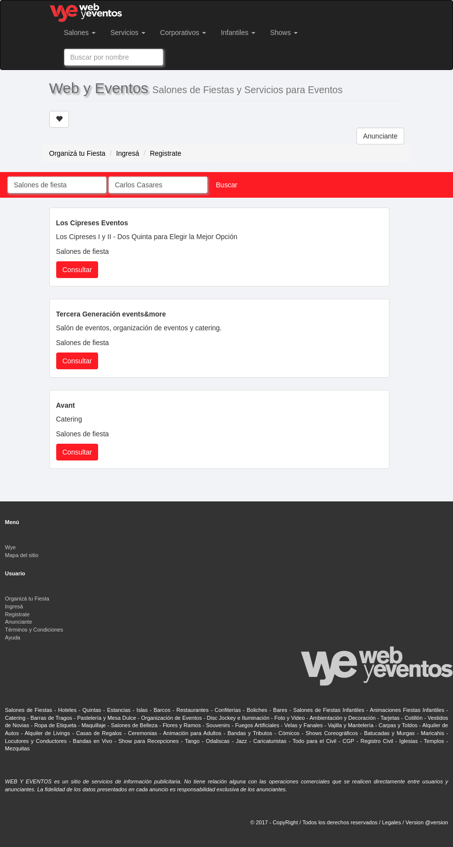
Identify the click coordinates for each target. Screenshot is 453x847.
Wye (10, 547)
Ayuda (12, 637)
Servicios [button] (127, 32)
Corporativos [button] (183, 32)
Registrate (165, 153)
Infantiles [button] (238, 32)
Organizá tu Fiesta (77, 153)
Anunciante (380, 136)
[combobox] (113, 57)
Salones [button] (80, 32)
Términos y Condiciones (34, 630)
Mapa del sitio (21, 555)
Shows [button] (284, 32)
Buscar (227, 185)
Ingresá (127, 153)
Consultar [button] (77, 270)
